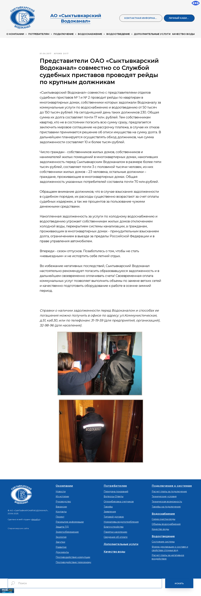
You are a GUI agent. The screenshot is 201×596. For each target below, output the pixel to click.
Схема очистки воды (163, 521)
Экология (61, 539)
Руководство (63, 503)
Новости (61, 493)
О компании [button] (15, 33)
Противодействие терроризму (73, 564)
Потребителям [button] (39, 33)
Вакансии (61, 508)
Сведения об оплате (116, 539)
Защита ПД (62, 529)
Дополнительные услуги (152, 33)
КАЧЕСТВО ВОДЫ (183, 33)
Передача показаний (116, 493)
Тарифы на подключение (166, 508)
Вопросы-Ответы (113, 498)
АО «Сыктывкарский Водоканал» (75, 18)
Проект (60, 519)
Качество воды (114, 553)
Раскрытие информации (70, 523)
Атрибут (36, 521)
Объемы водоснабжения (166, 526)
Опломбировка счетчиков (119, 503)
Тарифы (108, 508)
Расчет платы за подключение (169, 493)
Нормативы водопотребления (121, 523)
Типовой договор (114, 519)
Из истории (62, 498)
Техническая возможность (167, 503)
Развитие (61, 549)
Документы (62, 554)
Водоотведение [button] (118, 33)
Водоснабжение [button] (90, 33)
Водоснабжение (163, 516)
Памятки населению (115, 534)
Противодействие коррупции (73, 559)
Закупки (60, 544)
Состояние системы (163, 543)
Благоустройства (113, 529)
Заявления (110, 513)
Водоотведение (163, 538)
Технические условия (164, 498)
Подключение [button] (63, 33)
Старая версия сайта (18, 530)
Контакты (61, 513)
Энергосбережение (67, 534)
